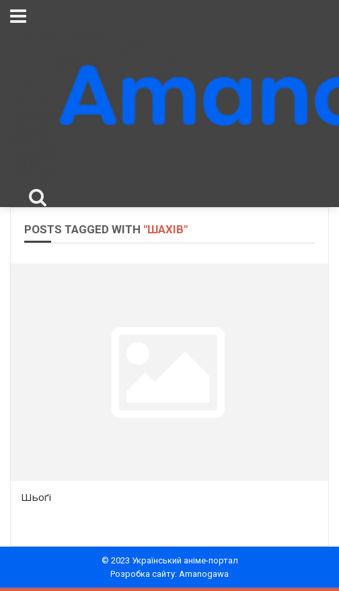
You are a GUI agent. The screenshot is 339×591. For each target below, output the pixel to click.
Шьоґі (36, 497)
